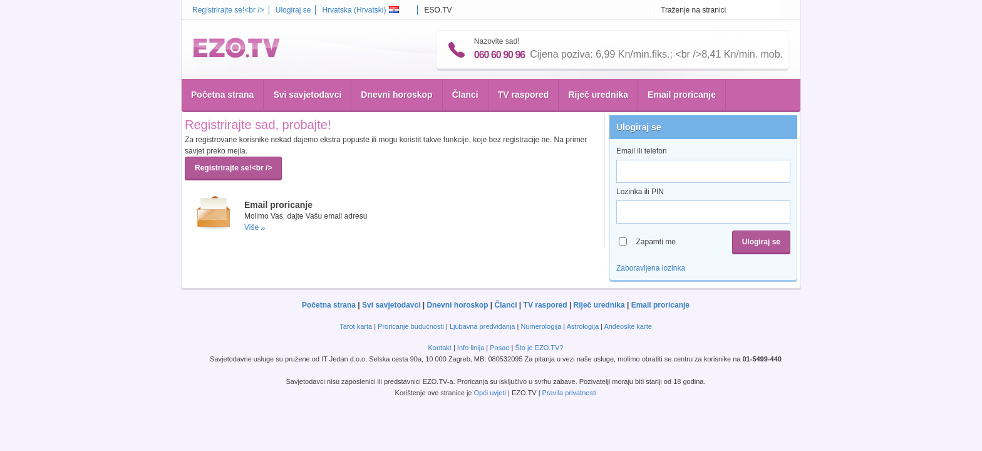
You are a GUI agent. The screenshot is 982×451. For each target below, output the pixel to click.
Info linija (470, 347)
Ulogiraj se (293, 10)
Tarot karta (355, 326)
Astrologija (583, 326)
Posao (499, 347)
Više (251, 227)
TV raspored (523, 95)
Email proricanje (682, 95)
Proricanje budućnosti (411, 326)
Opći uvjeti (490, 393)
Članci (465, 95)
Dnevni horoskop (396, 95)
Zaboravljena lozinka (650, 268)
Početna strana (222, 95)
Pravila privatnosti (569, 393)
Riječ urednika (598, 95)
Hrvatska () (360, 10)
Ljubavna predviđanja (482, 326)
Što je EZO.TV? (539, 347)
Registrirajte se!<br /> (228, 10)
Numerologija (540, 326)
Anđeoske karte (627, 326)
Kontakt (440, 347)
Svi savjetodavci (307, 95)
